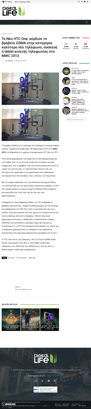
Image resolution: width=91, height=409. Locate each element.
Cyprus (10, 34)
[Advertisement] (75, 141)
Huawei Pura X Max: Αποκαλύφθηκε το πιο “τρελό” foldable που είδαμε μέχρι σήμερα (78, 102)
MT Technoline (22, 258)
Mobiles (49, 323)
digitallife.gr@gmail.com (54, 376)
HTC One (11, 258)
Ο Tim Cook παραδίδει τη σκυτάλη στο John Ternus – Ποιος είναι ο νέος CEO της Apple (30, 326)
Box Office (10, 323)
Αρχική (4, 34)
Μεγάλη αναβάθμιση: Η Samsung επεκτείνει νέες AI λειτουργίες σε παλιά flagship (80, 111)
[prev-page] (3, 334)
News (30, 322)
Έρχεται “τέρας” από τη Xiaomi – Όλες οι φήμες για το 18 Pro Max (49, 327)
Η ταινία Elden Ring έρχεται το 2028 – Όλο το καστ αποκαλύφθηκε (11, 327)
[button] (86, 22)
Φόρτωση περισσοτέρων (76, 119)
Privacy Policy (39, 406)
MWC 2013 (32, 258)
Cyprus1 (11, 60)
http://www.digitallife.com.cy (23, 289)
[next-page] (6, 334)
